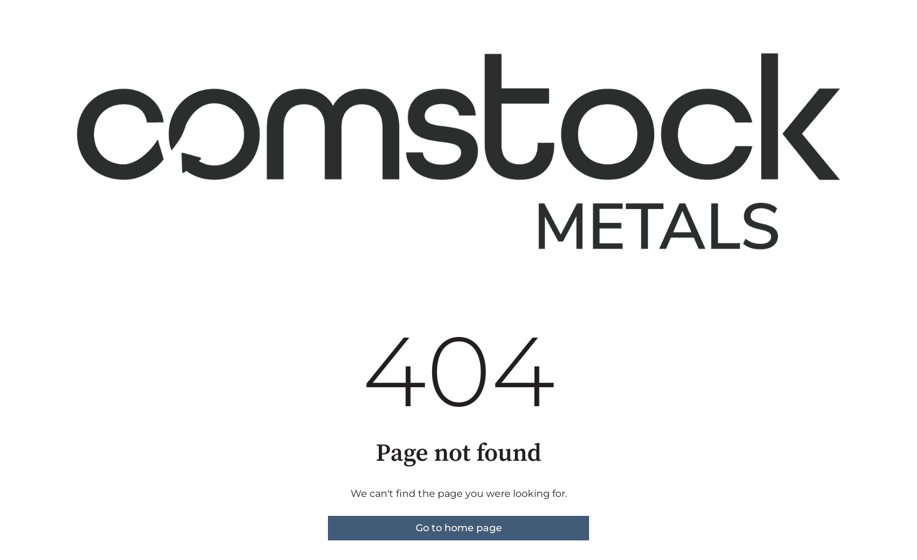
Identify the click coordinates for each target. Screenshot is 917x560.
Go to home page (459, 528)
